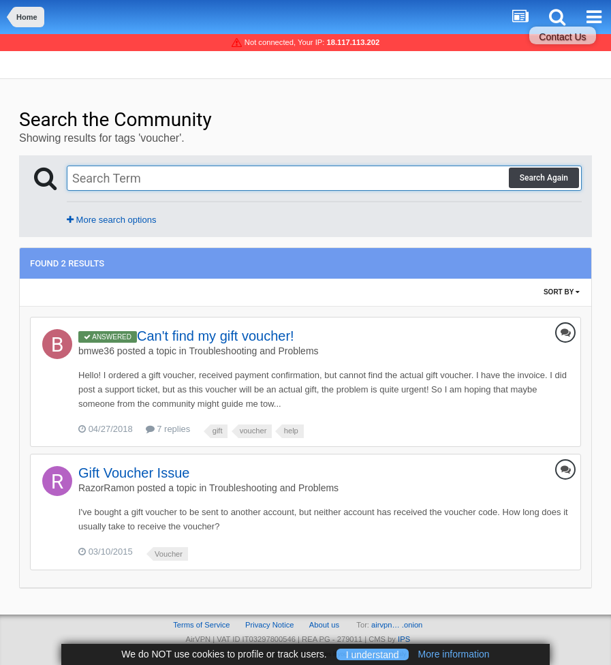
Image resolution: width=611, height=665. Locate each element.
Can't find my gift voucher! (215, 335)
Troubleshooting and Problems (253, 350)
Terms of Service (201, 625)
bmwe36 (96, 350)
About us (324, 625)
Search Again (544, 178)
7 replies (168, 429)
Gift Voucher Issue (133, 472)
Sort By (562, 292)
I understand (372, 654)
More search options (111, 220)
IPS (404, 639)
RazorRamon (106, 487)
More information (454, 654)
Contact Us (562, 36)
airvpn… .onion (396, 625)
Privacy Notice (269, 625)
